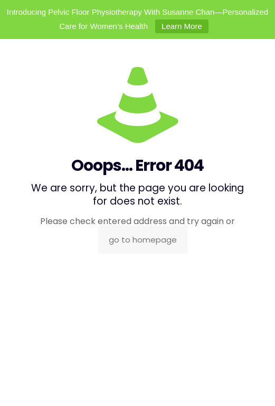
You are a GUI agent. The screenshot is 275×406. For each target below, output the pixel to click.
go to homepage (143, 239)
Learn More (182, 26)
